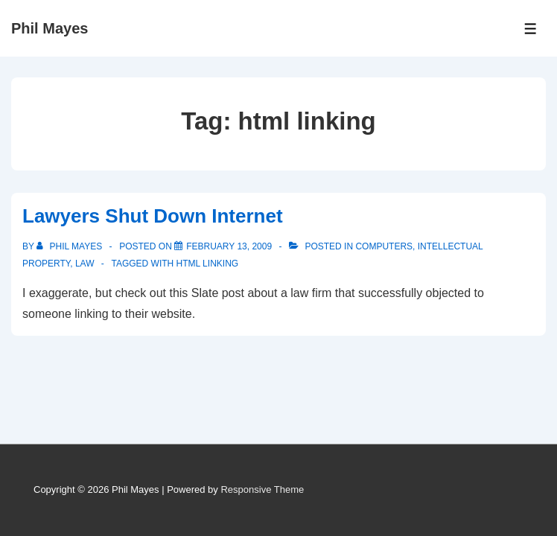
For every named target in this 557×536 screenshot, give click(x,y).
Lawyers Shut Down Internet (152, 216)
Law (85, 263)
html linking (207, 263)
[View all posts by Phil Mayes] (70, 246)
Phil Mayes (49, 28)
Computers (384, 246)
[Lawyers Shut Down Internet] (229, 246)
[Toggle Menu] (531, 29)
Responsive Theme (262, 489)
